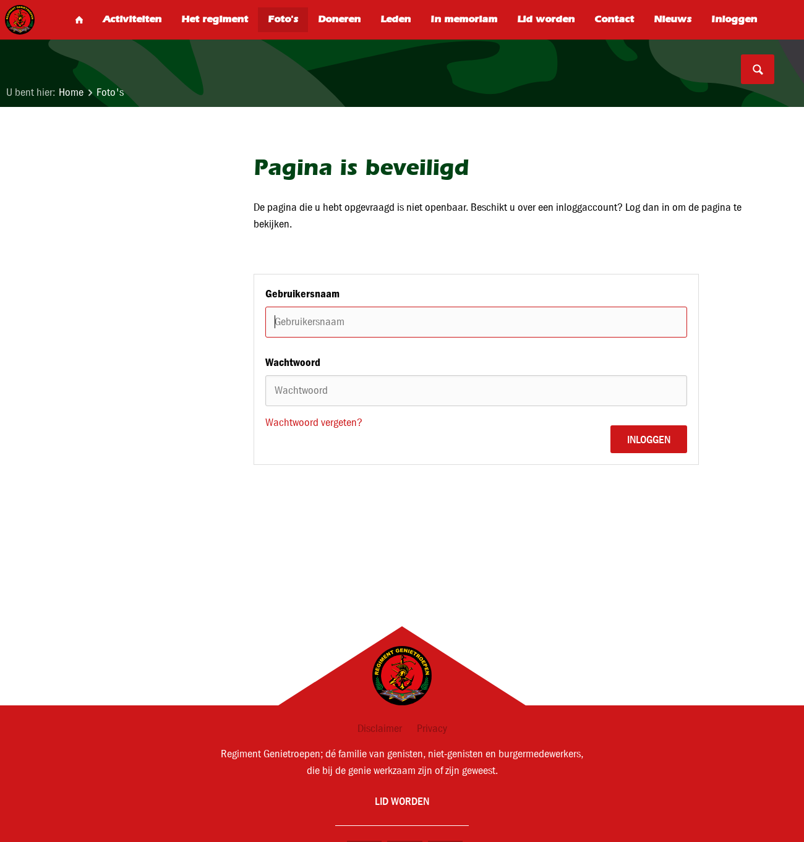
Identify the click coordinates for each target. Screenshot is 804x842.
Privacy (432, 728)
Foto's (110, 92)
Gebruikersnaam (302, 293)
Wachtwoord (292, 362)
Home (71, 92)
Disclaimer (379, 728)
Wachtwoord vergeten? (313, 422)
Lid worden (402, 801)
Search (757, 69)
